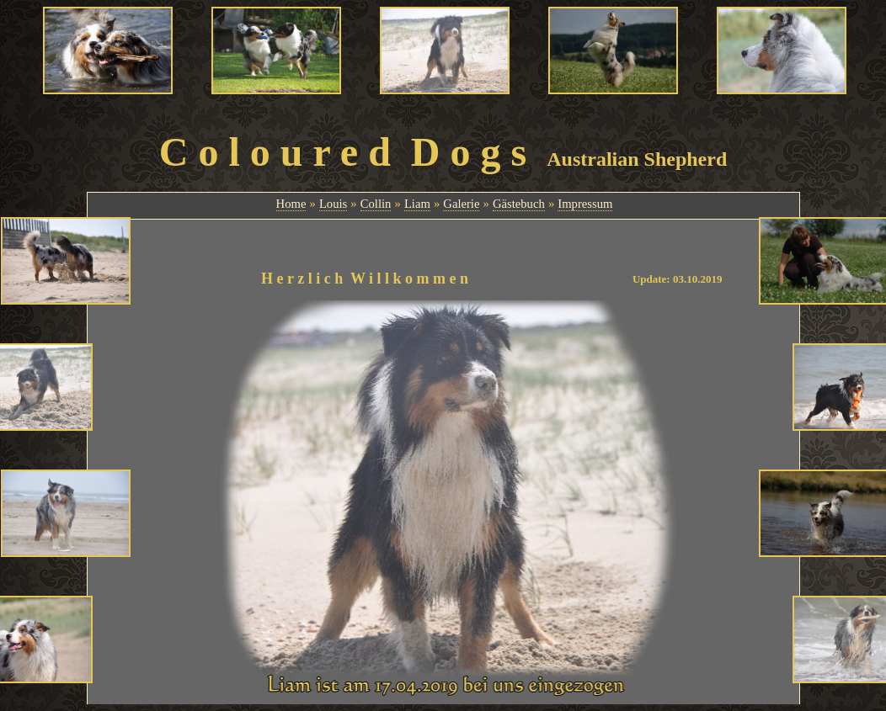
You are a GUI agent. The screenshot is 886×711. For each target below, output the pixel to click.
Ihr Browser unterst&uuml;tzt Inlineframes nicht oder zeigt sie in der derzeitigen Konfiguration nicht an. (443, 204)
